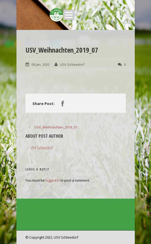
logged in (53, 180)
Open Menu (68, 15)
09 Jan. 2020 (40, 64)
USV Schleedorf (72, 64)
